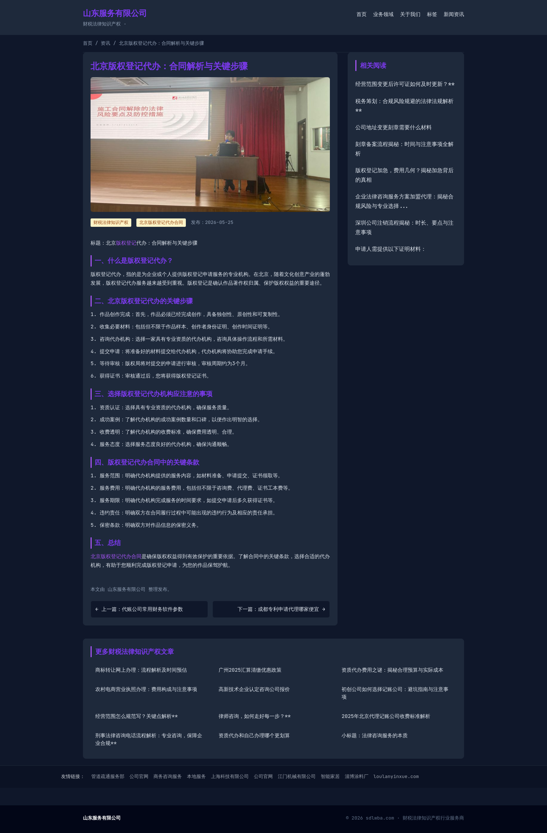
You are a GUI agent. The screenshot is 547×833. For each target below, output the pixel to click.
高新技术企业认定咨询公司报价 (254, 689)
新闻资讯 (454, 14)
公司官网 (138, 776)
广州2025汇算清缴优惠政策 (250, 670)
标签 (432, 14)
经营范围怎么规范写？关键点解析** (136, 716)
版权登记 (126, 243)
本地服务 (196, 776)
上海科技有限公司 (230, 776)
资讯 (105, 43)
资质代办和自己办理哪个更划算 (254, 735)
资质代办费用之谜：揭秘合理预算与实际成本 (392, 670)
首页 (361, 14)
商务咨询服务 (167, 776)
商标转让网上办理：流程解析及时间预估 (141, 670)
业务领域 (383, 14)
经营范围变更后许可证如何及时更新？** (405, 84)
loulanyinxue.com (396, 776)
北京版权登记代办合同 (161, 222)
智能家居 (330, 776)
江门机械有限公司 (297, 776)
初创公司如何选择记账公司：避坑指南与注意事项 (395, 693)
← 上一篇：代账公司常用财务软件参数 (139, 609)
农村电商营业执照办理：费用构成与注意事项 (146, 689)
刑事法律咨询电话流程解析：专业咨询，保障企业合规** (148, 739)
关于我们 (410, 14)
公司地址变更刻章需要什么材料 (393, 127)
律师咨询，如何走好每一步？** (255, 716)
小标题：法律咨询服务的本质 (375, 735)
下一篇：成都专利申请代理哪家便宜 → (281, 609)
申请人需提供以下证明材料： (390, 249)
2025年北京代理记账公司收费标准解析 (386, 716)
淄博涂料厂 (356, 776)
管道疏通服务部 (107, 776)
